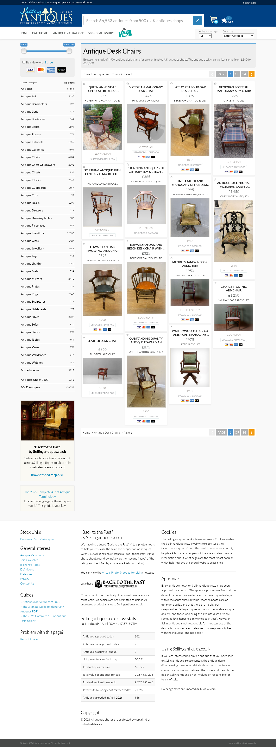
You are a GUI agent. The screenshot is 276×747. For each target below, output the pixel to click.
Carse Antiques (234, 100)
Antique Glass (30, 240)
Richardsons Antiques (146, 181)
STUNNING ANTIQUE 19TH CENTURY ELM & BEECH (146, 169)
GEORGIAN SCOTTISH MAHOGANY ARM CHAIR (234, 89)
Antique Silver (30, 317)
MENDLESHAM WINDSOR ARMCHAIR (189, 263)
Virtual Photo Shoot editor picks (122, 572)
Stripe (49, 62)
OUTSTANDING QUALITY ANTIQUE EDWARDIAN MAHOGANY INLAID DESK (146, 342)
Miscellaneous (30, 370)
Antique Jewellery (32, 248)
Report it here (29, 639)
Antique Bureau (31, 134)
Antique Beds (29, 111)
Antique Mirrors (31, 278)
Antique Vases (30, 347)
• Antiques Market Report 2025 (40, 602)
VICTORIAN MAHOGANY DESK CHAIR (146, 89)
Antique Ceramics (32, 149)
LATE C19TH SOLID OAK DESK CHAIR (190, 89)
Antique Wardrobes (33, 355)
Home (23, 33)
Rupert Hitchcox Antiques (102, 100)
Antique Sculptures (33, 301)
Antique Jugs (29, 256)
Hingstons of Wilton (146, 100)
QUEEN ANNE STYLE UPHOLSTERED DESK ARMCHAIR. (102, 90)
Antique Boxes (30, 126)
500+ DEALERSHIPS (101, 33)
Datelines (26, 574)
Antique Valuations (68, 33)
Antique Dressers (32, 210)
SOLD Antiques (30, 387)
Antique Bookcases (33, 119)
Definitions (27, 569)
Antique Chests (30, 172)
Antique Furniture (32, 233)
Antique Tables (30, 339)
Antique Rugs (29, 294)
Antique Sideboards (33, 309)
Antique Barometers (34, 104)
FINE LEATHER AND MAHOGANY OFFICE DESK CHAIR (190, 184)
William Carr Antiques (190, 275)
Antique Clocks (30, 180)
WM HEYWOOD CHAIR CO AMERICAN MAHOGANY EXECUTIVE (190, 334)
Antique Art (28, 96)
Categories (40, 33)
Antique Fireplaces (33, 225)
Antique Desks (30, 202)
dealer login (249, 2)
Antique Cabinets (32, 142)
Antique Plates (30, 286)
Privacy (24, 578)
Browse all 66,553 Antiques (37, 539)
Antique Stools (30, 332)
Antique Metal (30, 271)
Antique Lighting (31, 263)
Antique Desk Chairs (107, 74)
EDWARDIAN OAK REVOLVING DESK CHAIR (102, 248)
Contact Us (27, 583)
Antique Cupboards (33, 187)
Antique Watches (32, 362)
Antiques (26, 88)
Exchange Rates (30, 564)
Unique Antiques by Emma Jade (146, 353)
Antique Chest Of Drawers (38, 164)
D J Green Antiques (102, 354)
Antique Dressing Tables (36, 218)
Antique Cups (29, 195)
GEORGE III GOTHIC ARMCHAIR (234, 288)
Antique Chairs (30, 157)
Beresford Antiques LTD (190, 100)
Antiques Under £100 (34, 379)
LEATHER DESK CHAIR (103, 340)
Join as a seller (29, 560)
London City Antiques (234, 196)
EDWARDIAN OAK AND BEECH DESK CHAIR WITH (146, 246)
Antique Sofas (30, 324)
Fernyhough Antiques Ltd (189, 194)
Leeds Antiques (190, 344)
